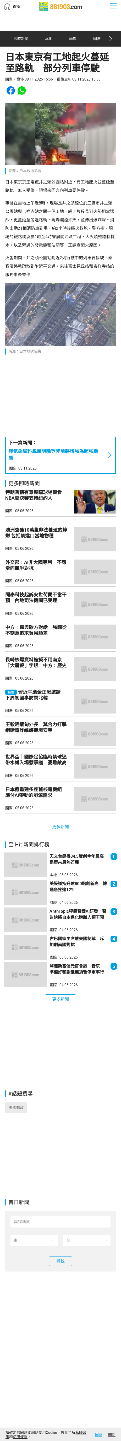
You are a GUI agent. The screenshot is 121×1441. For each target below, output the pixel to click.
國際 (12, 473)
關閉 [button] (112, 1435)
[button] (12, 6)
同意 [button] (98, 1435)
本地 (53, 925)
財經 (53, 953)
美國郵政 (16, 1162)
